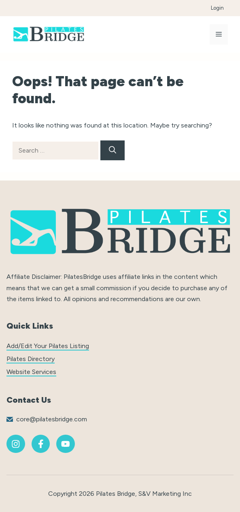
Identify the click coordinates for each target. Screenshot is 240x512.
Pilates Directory (30, 359)
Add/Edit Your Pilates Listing (47, 346)
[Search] (112, 150)
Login (217, 8)
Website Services (31, 372)
